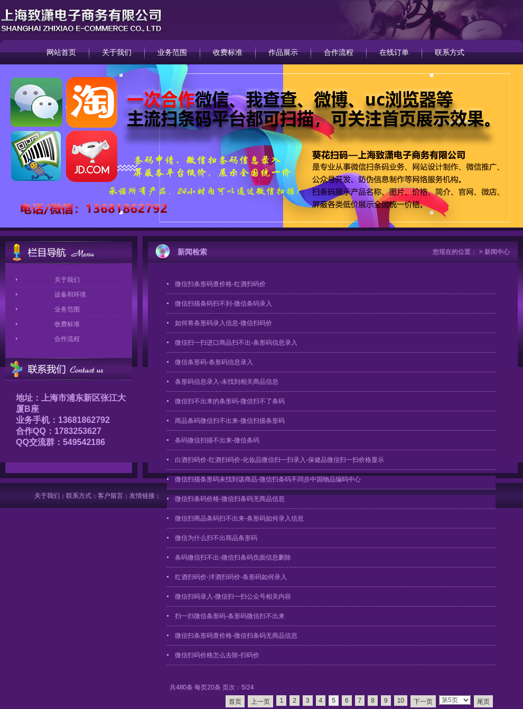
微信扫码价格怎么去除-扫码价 (217, 655)
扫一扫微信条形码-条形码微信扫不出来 (230, 616)
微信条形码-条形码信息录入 (214, 362)
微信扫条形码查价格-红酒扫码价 (220, 284)
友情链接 (142, 495)
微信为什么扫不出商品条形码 (216, 538)
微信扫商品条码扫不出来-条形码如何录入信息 (239, 518)
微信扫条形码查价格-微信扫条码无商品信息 (236, 635)
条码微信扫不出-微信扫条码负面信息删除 (233, 557)
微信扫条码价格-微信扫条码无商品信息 (230, 499)
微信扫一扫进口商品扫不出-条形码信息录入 (236, 342)
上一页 (260, 701)
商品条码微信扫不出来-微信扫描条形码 (230, 420)
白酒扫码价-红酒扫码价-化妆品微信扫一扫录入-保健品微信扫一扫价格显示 (279, 460)
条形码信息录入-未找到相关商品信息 (226, 381)
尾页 (483, 701)
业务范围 (172, 52)
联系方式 (449, 52)
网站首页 (61, 52)
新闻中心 (497, 252)
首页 (235, 701)
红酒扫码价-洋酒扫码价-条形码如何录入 (231, 577)
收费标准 (227, 52)
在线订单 (394, 52)
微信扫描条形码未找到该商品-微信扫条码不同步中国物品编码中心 (268, 479)
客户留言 (110, 495)
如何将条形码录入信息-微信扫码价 (223, 323)
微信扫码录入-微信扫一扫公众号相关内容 (233, 596)
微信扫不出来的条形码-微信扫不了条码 (230, 401)
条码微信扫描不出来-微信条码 (217, 440)
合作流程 (338, 52)
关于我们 (117, 52)
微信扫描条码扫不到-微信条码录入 (223, 303)
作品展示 (283, 52)
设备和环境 (70, 294)
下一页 (423, 701)
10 (400, 700)
